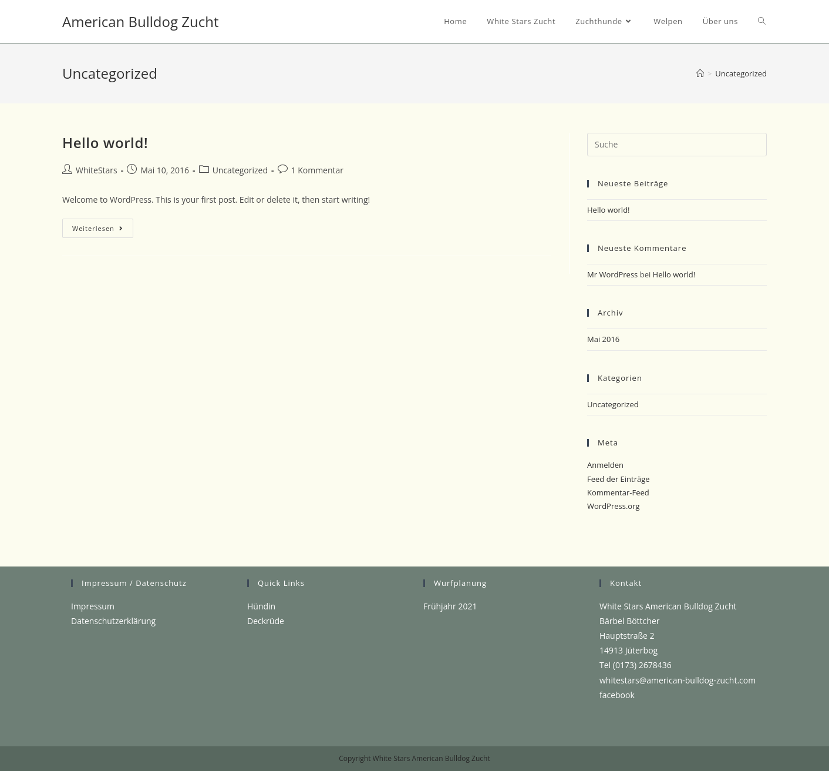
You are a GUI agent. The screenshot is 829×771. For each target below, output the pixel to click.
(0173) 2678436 (642, 665)
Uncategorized (240, 170)
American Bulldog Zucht (140, 21)
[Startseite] (700, 73)
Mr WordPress (612, 274)
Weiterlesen (102, 230)
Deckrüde (265, 620)
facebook (617, 694)
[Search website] (762, 21)
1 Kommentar (317, 170)
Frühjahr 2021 (450, 606)
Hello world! (105, 142)
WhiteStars (96, 170)
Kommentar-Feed (618, 492)
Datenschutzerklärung (113, 620)
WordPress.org (613, 506)
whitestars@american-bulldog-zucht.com (677, 680)
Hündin (261, 606)
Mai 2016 (603, 339)
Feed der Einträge (618, 479)
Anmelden (605, 465)
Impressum (92, 606)
